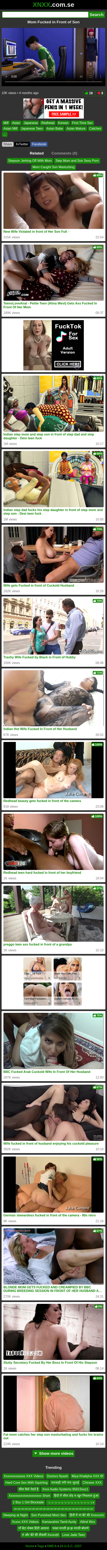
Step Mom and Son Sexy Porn (77, 160)
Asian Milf (10, 128)
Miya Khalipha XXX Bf (87, 1476)
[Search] (45, 14)
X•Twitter (22, 144)
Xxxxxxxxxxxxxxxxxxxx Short (29, 1495)
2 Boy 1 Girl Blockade (28, 1502)
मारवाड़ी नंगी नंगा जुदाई (65, 1482)
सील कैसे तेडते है (28, 1489)
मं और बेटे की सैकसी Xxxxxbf (40, 1535)
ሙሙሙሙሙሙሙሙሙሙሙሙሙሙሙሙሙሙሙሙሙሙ (53, 1508)
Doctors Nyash (57, 1476)
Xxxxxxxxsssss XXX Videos (23, 1476)
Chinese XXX (92, 1482)
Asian (16, 123)
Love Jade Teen (73, 1535)
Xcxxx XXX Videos (25, 1521)
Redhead (47, 123)
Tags (40, 1546)
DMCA (52, 1546)
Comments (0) (64, 153)
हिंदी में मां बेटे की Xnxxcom (87, 1515)
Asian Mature (75, 128)
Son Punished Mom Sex (48, 1515)
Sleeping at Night (15, 1515)
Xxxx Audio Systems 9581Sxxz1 (65, 1489)
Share (7, 144)
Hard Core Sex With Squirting (26, 1482)
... (4, 134)
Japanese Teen (32, 128)
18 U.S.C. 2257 (71, 1546)
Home (29, 1546)
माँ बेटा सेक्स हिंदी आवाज (33, 1528)
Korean (63, 123)
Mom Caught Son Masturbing (53, 167)
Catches (95, 128)
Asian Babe (55, 128)
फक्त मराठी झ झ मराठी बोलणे (70, 1528)
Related (37, 153)
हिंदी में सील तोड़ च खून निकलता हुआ (76, 1495)
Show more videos (53, 1453)
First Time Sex (82, 123)
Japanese (31, 123)
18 (89, 93)
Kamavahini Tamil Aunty (59, 1521)
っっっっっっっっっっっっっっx (70, 1502)
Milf (5, 123)
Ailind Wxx (87, 1521)
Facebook (39, 144)
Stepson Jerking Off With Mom (30, 160)
